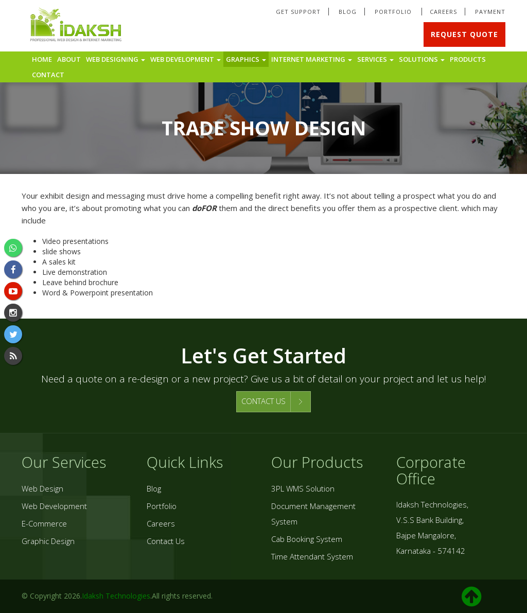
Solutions (422, 59)
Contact (48, 74)
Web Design (42, 488)
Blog (348, 11)
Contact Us (166, 541)
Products (468, 59)
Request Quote (464, 34)
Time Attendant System (312, 556)
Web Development (185, 59)
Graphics (246, 59)
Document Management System (313, 514)
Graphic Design (48, 541)
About (69, 59)
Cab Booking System (306, 539)
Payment (490, 11)
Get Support (298, 11)
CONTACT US (263, 401)
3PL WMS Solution (303, 488)
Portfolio (394, 11)
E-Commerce (44, 523)
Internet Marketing (311, 59)
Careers (443, 11)
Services (375, 59)
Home (42, 59)
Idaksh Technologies (116, 596)
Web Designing (115, 59)
